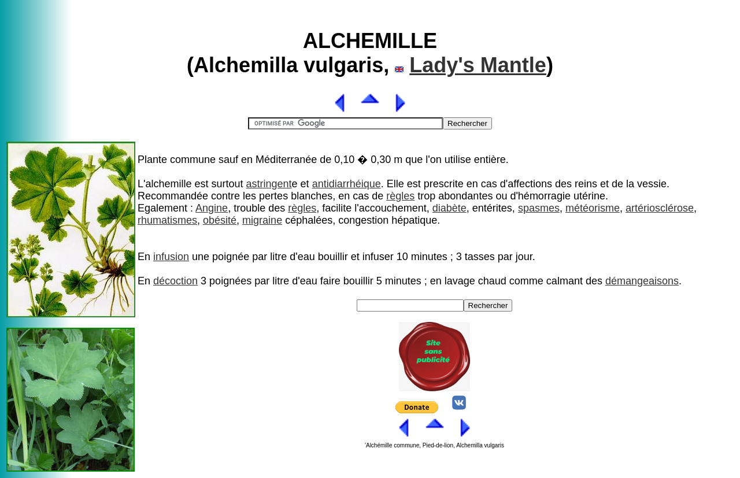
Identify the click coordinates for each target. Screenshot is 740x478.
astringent (269, 184)
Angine (211, 208)
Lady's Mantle (477, 65)
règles (400, 196)
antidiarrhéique (346, 184)
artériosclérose (660, 208)
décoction (175, 281)
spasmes (539, 208)
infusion (171, 256)
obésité (219, 220)
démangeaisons (642, 281)
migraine (262, 220)
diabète (449, 208)
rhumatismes (167, 220)
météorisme (592, 208)
